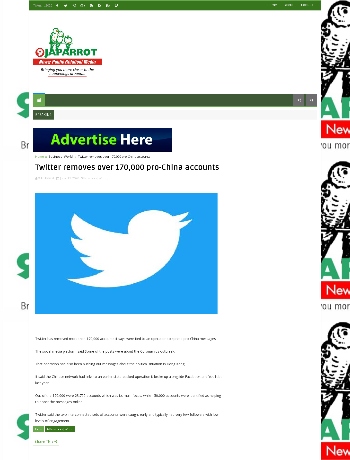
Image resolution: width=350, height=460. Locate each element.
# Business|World (60, 429)
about (289, 5)
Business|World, (95, 178)
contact (307, 5)
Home (272, 5)
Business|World (61, 156)
